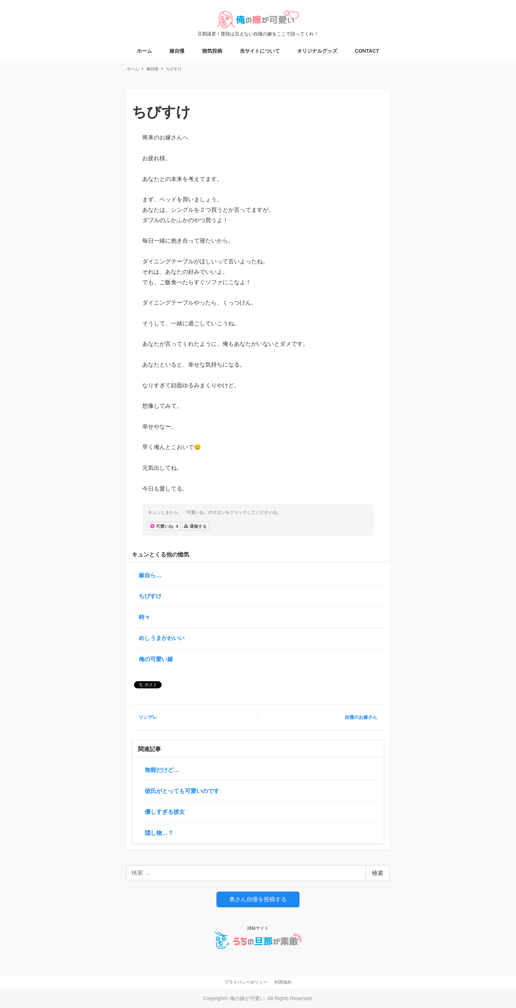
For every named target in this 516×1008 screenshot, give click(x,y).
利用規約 (283, 982)
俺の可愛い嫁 (156, 659)
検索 (377, 873)
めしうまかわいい (162, 638)
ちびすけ (150, 596)
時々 (144, 617)
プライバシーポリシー (245, 982)
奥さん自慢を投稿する (258, 899)
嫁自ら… (150, 575)
